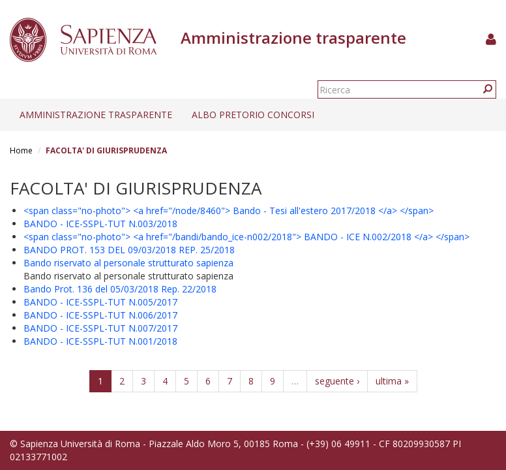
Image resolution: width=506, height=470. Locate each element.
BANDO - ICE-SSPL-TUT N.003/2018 (100, 223)
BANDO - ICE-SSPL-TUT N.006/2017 (100, 315)
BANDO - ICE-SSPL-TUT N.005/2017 (100, 302)
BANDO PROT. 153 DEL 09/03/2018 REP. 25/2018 (129, 249)
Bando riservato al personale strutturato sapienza (128, 263)
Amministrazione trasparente (96, 114)
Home (21, 150)
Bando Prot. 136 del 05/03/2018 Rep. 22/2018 (119, 289)
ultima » (392, 381)
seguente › (337, 381)
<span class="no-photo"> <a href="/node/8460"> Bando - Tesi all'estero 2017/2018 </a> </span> (228, 210)
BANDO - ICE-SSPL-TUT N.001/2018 (100, 341)
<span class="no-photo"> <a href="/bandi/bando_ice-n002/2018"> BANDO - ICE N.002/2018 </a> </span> (246, 236)
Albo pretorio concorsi (253, 114)
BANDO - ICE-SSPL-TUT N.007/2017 (100, 328)
